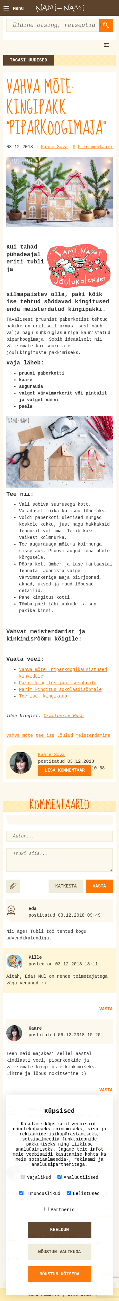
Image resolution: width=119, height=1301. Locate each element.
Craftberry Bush (64, 715)
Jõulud (65, 735)
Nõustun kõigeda (59, 1274)
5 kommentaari (95, 146)
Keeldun (59, 1229)
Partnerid (59, 1209)
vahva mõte (19, 735)
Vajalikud (36, 1177)
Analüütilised (77, 1177)
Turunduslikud (39, 1193)
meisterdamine (93, 735)
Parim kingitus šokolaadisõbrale (60, 689)
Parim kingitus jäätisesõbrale (57, 682)
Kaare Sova (54, 146)
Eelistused (83, 1193)
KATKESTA (65, 886)
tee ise (45, 735)
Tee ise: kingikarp (43, 696)
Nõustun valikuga (59, 1251)
